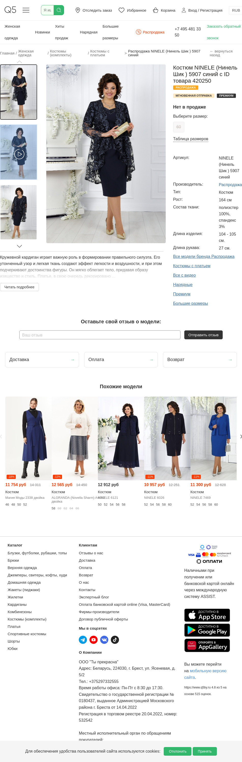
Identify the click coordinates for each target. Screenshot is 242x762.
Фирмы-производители (99, 612)
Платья (14, 626)
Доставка (87, 560)
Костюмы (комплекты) (27, 619)
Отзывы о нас (91, 553)
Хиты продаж (61, 32)
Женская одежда (12, 32)
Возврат (86, 575)
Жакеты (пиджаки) (24, 590)
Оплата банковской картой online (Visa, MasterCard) (124, 604)
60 (178, 127)
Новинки (42, 32)
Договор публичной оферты (103, 619)
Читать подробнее (19, 287)
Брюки (13, 560)
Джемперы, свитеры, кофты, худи (37, 575)
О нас (84, 582)
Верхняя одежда (22, 567)
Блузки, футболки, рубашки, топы (37, 553)
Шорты (14, 641)
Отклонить (177, 751)
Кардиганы (17, 604)
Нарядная (89, 32)
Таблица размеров (190, 139)
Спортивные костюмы (27, 634)
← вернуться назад (221, 53)
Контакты (87, 590)
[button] (19, 61)
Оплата (85, 567)
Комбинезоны (20, 612)
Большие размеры (111, 32)
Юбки (13, 648)
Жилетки (15, 597)
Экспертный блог (94, 597)
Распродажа (149, 32)
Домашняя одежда (24, 582)
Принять (205, 751)
